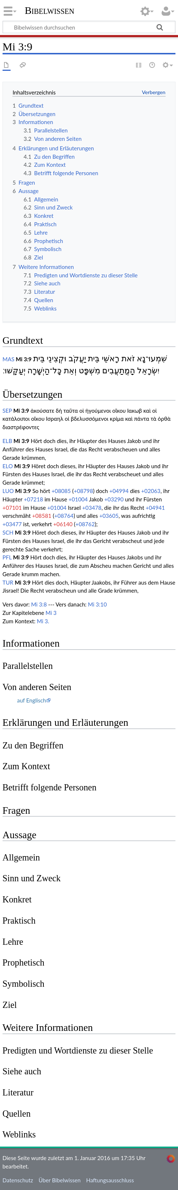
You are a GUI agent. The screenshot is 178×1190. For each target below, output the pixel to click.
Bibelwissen (49, 10)
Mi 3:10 (97, 604)
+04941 (155, 507)
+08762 (85, 524)
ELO (8, 466)
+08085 (61, 491)
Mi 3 (51, 612)
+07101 (12, 507)
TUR (8, 582)
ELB (7, 441)
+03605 (109, 515)
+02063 (150, 491)
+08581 (41, 515)
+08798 (83, 491)
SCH (8, 532)
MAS (9, 359)
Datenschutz (18, 1180)
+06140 (63, 524)
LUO (8, 491)
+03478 (91, 507)
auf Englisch (31, 700)
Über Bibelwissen (60, 1180)
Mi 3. (43, 621)
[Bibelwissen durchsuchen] (89, 27)
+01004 (78, 499)
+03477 (12, 524)
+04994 (119, 491)
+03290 (114, 499)
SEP (7, 410)
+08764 (64, 515)
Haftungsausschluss (110, 1180)
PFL (7, 557)
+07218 (33, 499)
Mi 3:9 (23, 359)
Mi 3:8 (39, 604)
